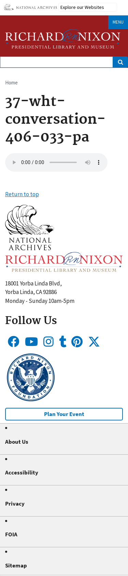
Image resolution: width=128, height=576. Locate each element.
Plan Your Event (64, 414)
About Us (16, 441)
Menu (118, 22)
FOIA (11, 534)
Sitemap (16, 565)
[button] (29, 248)
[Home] (62, 39)
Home (11, 82)
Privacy (15, 503)
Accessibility (21, 472)
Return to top (22, 194)
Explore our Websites (82, 7)
